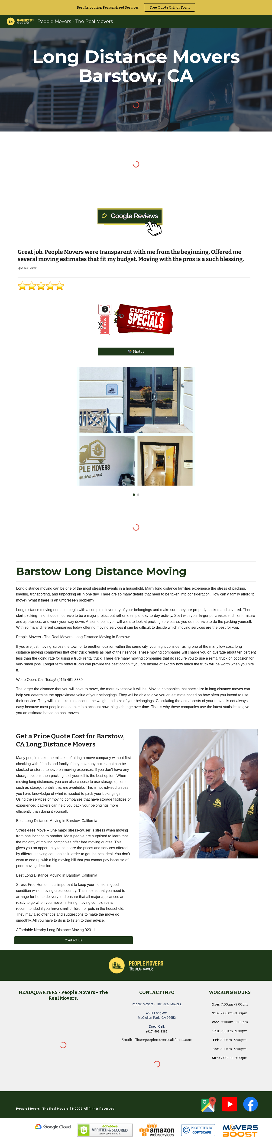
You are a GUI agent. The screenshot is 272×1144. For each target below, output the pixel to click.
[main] (136, 66)
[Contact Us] (73, 940)
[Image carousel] (136, 431)
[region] (136, 7)
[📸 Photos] (136, 351)
